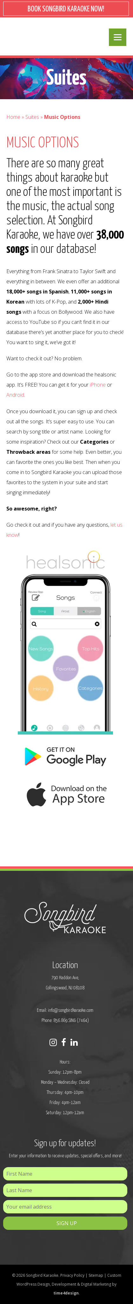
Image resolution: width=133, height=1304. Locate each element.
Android (15, 394)
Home (13, 116)
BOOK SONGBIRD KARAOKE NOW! (66, 9)
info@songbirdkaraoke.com (70, 1010)
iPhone (98, 384)
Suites (32, 116)
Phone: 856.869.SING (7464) (65, 1020)
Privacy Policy (72, 1275)
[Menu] (117, 37)
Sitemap (96, 1275)
